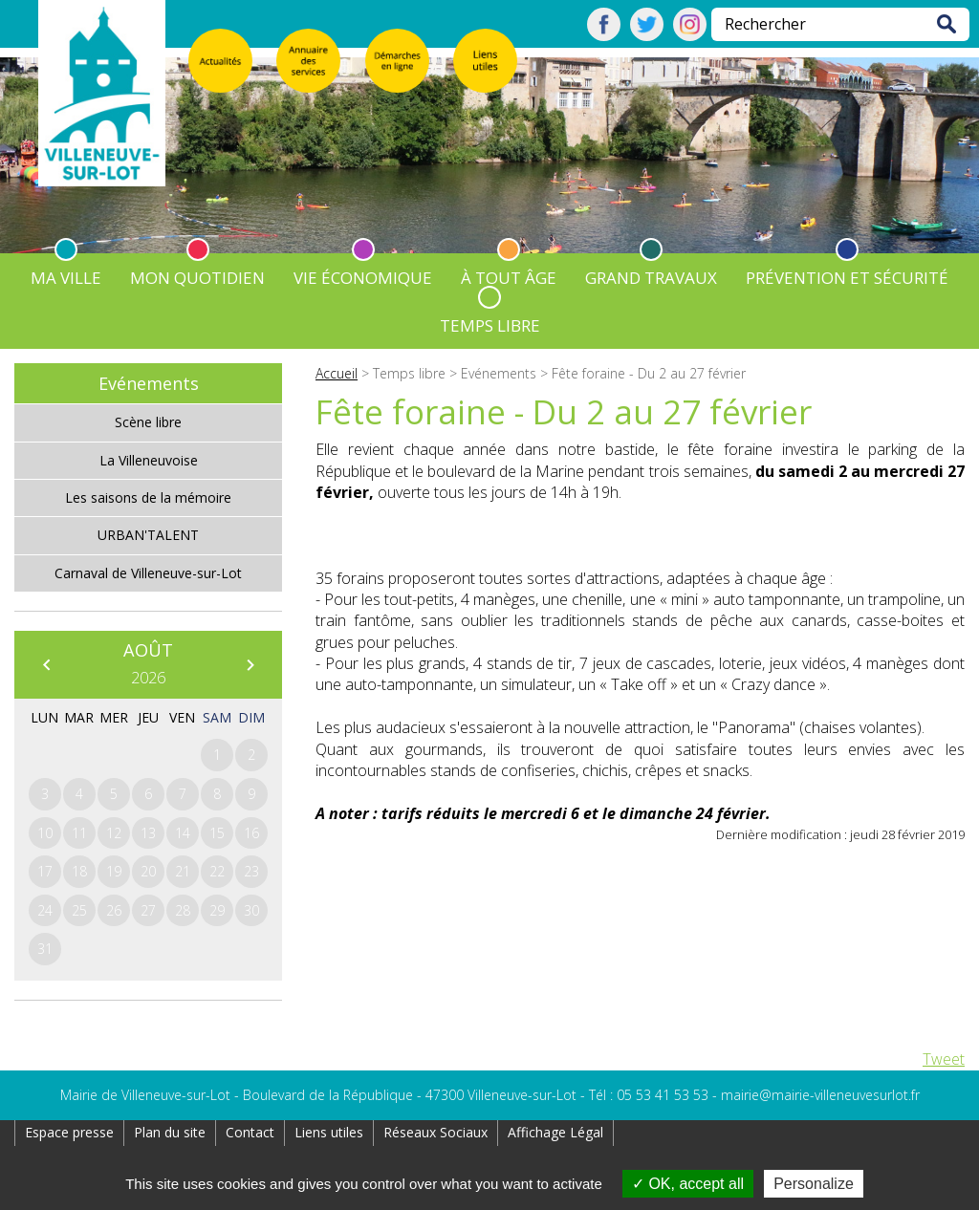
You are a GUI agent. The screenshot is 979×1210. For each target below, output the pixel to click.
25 (79, 910)
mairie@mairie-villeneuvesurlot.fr (820, 1095)
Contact (250, 1132)
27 (148, 910)
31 (45, 949)
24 (45, 910)
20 (148, 871)
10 (45, 833)
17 (45, 871)
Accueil (336, 373)
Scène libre (148, 422)
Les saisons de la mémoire (148, 497)
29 (217, 910)
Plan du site (170, 1132)
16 (251, 833)
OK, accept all (688, 1184)
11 (79, 833)
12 (113, 833)
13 (148, 833)
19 (113, 871)
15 (217, 833)
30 (251, 910)
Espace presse (69, 1132)
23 (251, 871)
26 (113, 910)
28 (182, 910)
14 (182, 833)
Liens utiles (328, 1132)
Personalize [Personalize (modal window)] (813, 1184)
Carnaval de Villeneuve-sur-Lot (148, 573)
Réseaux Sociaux (435, 1132)
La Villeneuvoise (148, 460)
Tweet (944, 1059)
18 (79, 871)
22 (217, 871)
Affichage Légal (555, 1132)
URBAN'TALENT (148, 535)
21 (182, 871)
